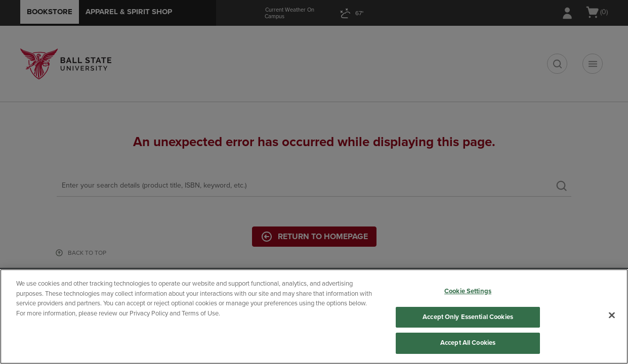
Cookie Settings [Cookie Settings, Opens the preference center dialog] (467, 291)
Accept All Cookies (467, 343)
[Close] (612, 315)
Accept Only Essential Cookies (468, 317)
